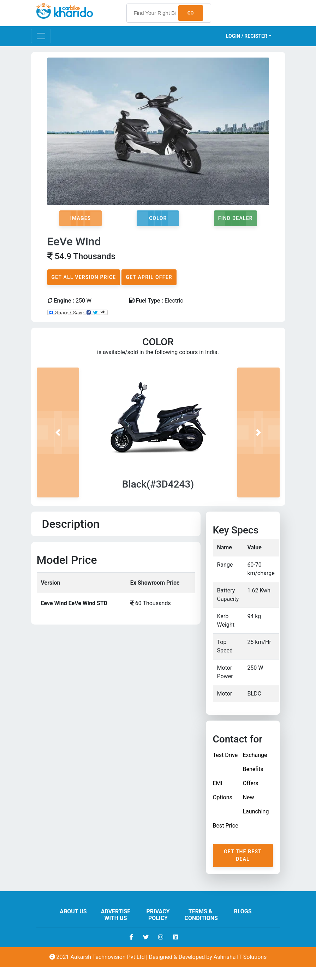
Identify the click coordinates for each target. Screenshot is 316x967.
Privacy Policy (157, 914)
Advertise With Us (116, 914)
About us (73, 911)
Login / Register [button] (246, 36)
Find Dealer (235, 218)
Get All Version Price (84, 277)
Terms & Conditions (201, 914)
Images (80, 218)
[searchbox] (168, 13)
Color (158, 218)
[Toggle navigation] (41, 36)
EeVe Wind (74, 241)
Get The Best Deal (243, 855)
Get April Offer (149, 277)
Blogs (242, 911)
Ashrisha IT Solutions (240, 957)
